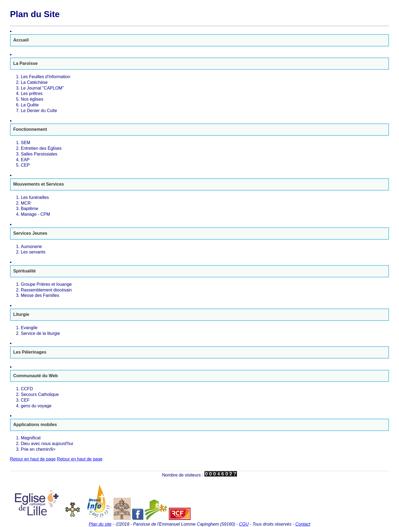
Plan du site (100, 524)
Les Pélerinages (29, 352)
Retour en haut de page (33, 459)
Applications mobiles (35, 424)
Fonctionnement (30, 129)
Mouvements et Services (38, 184)
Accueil (21, 40)
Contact (302, 524)
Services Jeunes (30, 233)
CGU (244, 524)
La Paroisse (25, 63)
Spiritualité (24, 271)
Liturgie (21, 314)
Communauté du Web (35, 375)
